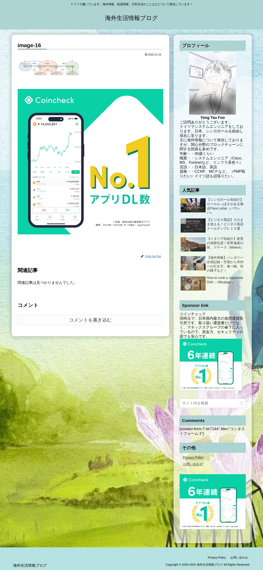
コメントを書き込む (90, 320)
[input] (213, 403)
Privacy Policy (193, 457)
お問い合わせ (193, 464)
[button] (241, 403)
